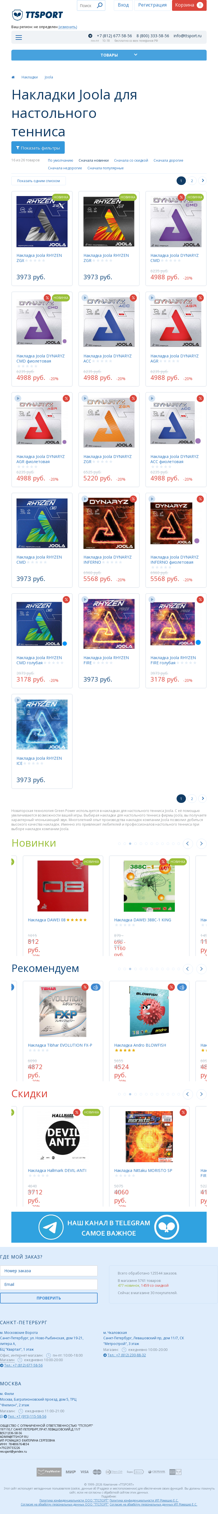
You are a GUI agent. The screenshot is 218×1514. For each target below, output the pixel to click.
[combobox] (91, 5)
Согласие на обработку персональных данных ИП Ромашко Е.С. (153, 1504)
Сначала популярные (105, 168)
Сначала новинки (94, 160)
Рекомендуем (45, 968)
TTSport (38, 12)
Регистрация (152, 5)
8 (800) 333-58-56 (153, 36)
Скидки (29, 1093)
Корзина (189, 5)
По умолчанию (60, 160)
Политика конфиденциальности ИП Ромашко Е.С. (144, 1500)
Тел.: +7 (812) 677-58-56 (23, 1365)
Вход (123, 5)
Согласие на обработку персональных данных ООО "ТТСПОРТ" (65, 1504)
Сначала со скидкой (131, 160)
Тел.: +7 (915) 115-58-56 (27, 1416)
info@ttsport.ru (188, 36)
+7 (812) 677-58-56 (114, 36)
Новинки (33, 843)
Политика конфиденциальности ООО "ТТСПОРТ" (74, 1500)
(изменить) (67, 27)
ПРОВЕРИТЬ (49, 1298)
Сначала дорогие (168, 160)
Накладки (30, 77)
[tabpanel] (149, 902)
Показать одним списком (38, 180)
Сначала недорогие (65, 168)
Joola (49, 77)
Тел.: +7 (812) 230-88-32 (127, 1355)
